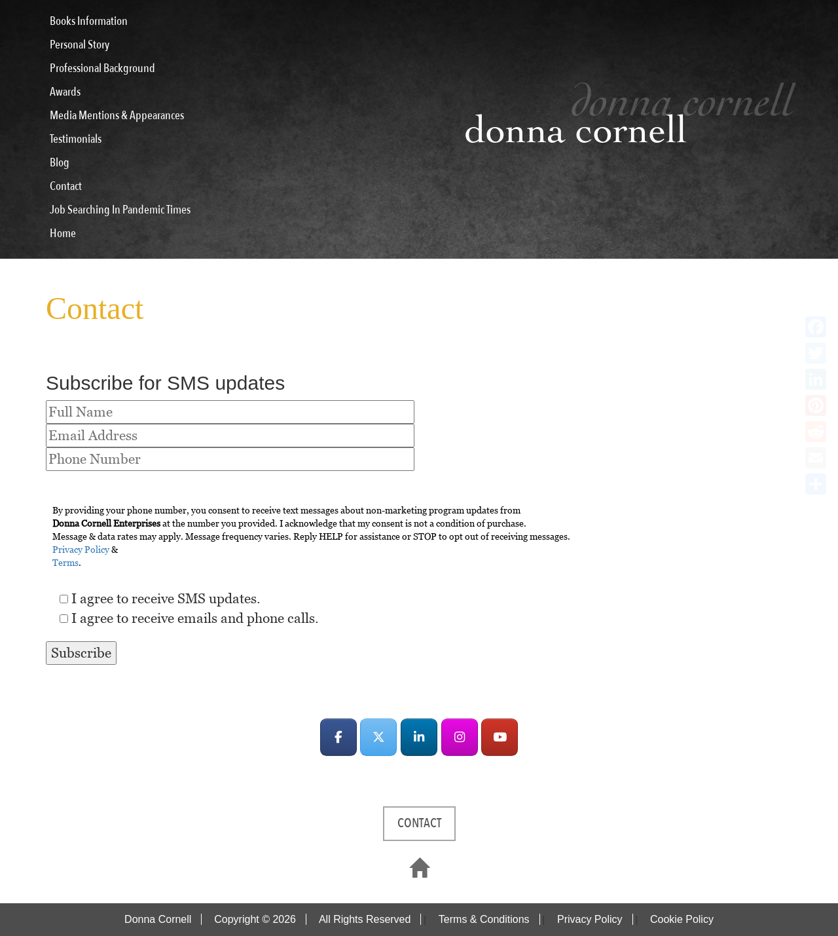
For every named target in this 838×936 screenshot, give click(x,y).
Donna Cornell (157, 919)
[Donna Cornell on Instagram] (459, 738)
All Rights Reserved (365, 919)
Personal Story (79, 45)
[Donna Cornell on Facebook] (338, 738)
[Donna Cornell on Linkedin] (419, 738)
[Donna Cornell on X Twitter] (378, 738)
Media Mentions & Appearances (117, 115)
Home (63, 233)
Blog (59, 163)
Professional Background (102, 68)
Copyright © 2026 (255, 919)
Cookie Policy (682, 919)
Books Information (89, 21)
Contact (66, 186)
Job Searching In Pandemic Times (120, 210)
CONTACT (419, 823)
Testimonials (75, 139)
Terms (65, 562)
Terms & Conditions (484, 919)
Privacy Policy (80, 549)
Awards (65, 92)
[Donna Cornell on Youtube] (499, 738)
